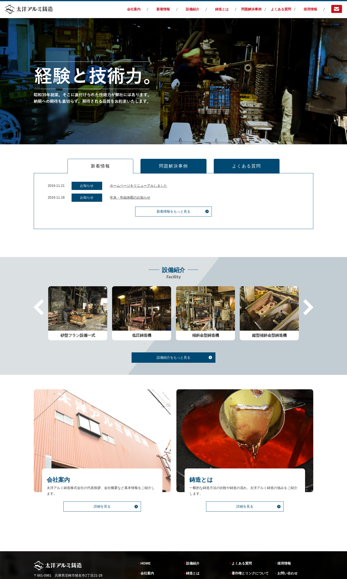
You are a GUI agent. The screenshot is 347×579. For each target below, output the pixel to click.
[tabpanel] (77, 298)
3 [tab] (159, 328)
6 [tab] (180, 328)
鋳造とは (222, 9)
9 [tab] (202, 328)
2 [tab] (151, 328)
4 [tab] (166, 328)
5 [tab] (173, 328)
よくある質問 (281, 9)
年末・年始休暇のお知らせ (130, 199)
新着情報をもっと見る (173, 213)
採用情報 (310, 9)
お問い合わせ (287, 542)
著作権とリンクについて (250, 542)
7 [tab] (188, 328)
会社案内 (133, 9)
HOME (145, 532)
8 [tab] (195, 328)
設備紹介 (192, 9)
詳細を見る (102, 501)
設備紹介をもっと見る (173, 342)
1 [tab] (144, 328)
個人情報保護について (248, 552)
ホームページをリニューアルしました (138, 187)
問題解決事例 (251, 9)
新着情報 (163, 9)
